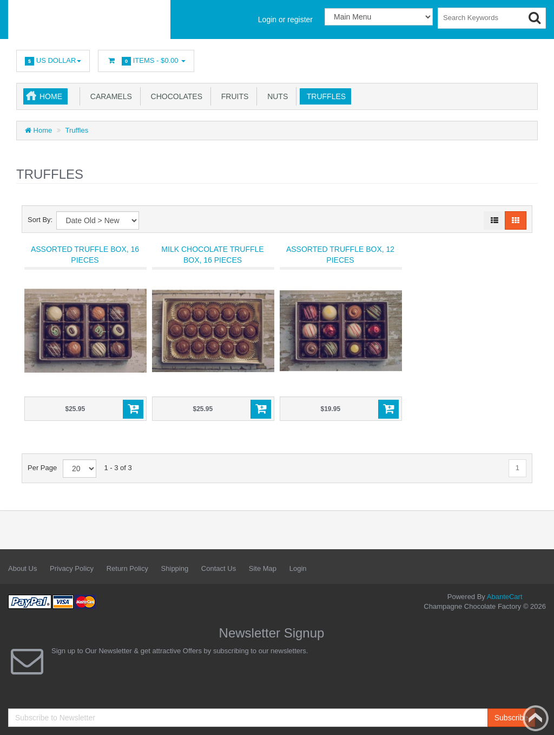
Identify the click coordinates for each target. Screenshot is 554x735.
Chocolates (174, 96)
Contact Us (218, 568)
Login (298, 568)
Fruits (232, 96)
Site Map (262, 568)
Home (50, 96)
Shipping (175, 568)
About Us (22, 568)
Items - (146, 61)
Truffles (324, 96)
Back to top (535, 718)
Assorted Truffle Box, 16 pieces (85, 254)
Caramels (109, 96)
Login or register (285, 19)
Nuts (275, 96)
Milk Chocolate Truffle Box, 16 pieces (212, 254)
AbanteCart (505, 597)
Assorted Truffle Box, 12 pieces (340, 254)
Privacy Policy (72, 568)
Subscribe (511, 717)
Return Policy (127, 568)
